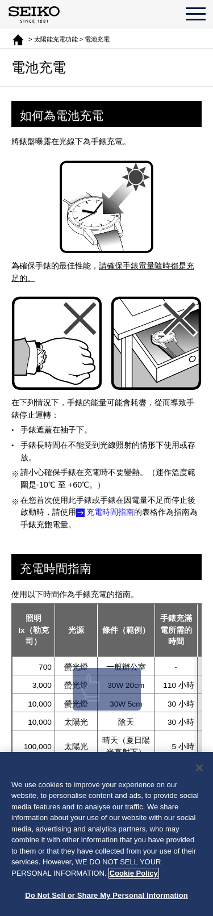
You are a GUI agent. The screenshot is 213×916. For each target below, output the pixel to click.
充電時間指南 (110, 511)
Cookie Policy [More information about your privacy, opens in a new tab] (134, 873)
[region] (106, 834)
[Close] (199, 767)
